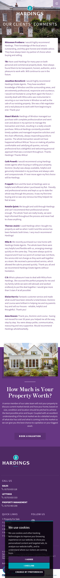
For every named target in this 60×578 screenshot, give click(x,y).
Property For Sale (11, 519)
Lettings (6, 522)
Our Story (7, 525)
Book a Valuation (30, 436)
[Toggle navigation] (56, 3)
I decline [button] (29, 571)
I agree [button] (29, 565)
